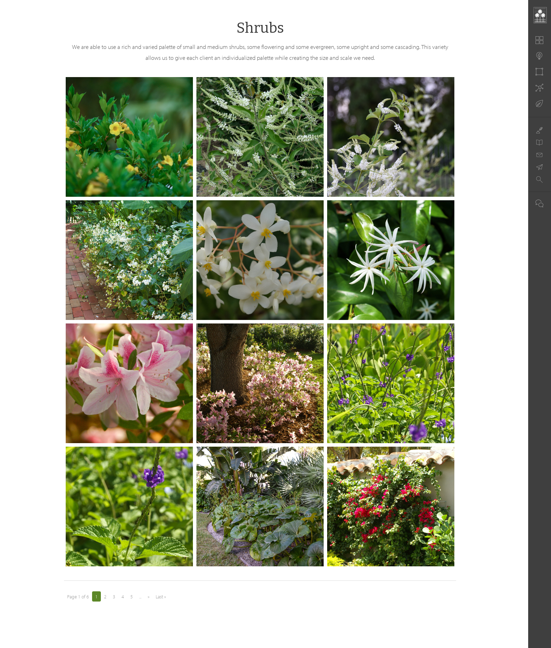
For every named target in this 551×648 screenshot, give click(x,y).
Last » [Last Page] (161, 596)
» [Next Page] (148, 596)
